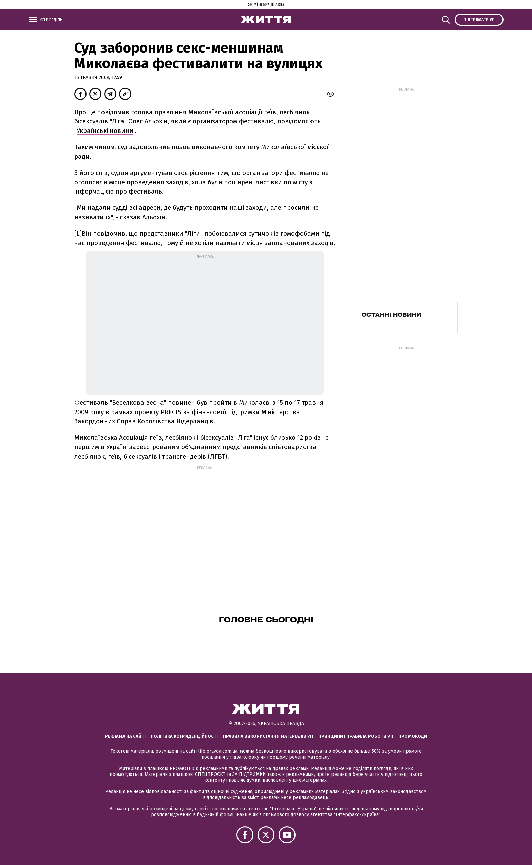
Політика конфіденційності (184, 736)
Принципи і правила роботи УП (355, 736)
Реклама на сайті (125, 736)
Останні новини (391, 314)
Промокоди (412, 736)
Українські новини (105, 131)
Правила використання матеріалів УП (268, 736)
